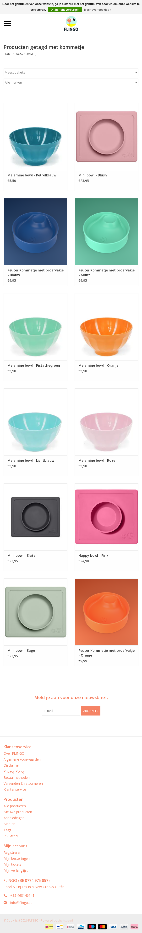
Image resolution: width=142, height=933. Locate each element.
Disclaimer (12, 765)
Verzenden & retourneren (23, 783)
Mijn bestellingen (17, 858)
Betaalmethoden (17, 777)
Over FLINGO (14, 753)
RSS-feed (11, 836)
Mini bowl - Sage (21, 650)
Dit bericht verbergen (65, 9)
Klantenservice (15, 789)
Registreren (12, 852)
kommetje (31, 54)
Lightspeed (65, 920)
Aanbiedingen (14, 818)
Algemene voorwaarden (22, 759)
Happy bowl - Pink (93, 555)
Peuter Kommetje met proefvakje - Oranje (106, 652)
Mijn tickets (12, 864)
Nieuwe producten (18, 812)
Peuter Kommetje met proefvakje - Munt (106, 272)
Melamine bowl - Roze (96, 460)
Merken (9, 824)
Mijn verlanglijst (16, 870)
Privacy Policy (14, 771)
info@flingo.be (21, 902)
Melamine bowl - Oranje (98, 365)
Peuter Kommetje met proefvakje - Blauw (35, 272)
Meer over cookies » (98, 9)
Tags (18, 54)
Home (8, 54)
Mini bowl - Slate (21, 555)
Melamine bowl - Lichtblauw (30, 460)
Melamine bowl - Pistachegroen (33, 365)
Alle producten (15, 806)
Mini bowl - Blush (92, 175)
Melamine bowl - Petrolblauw (31, 175)
